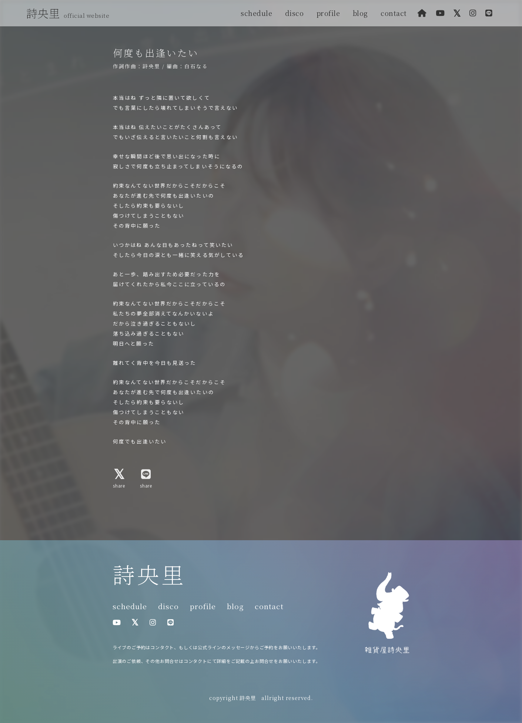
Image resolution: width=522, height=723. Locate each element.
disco (294, 13)
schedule (256, 13)
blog (360, 13)
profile (328, 13)
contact (394, 13)
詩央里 (69, 13)
